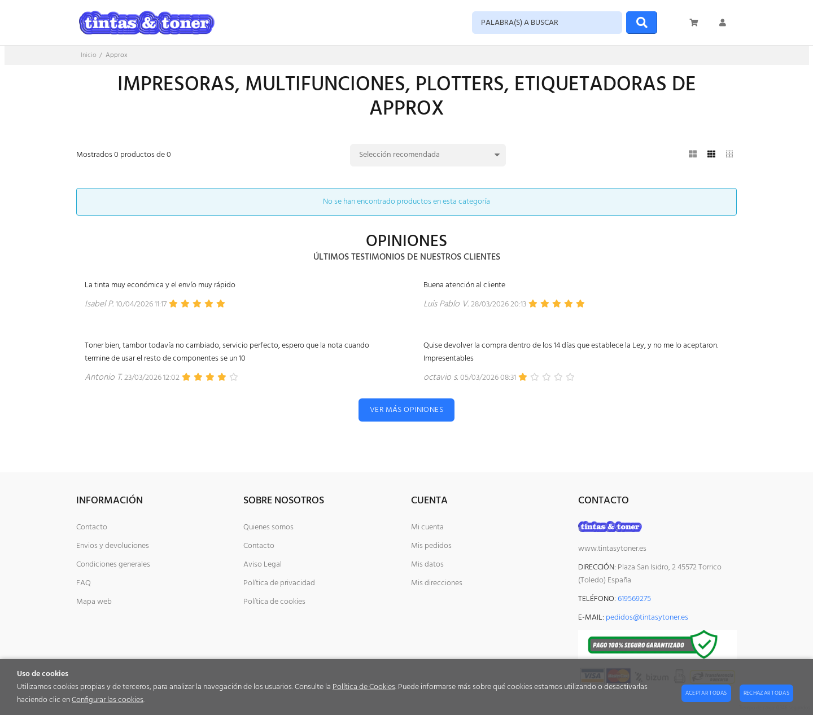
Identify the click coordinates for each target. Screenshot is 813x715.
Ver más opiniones (406, 409)
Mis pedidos (431, 545)
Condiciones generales (113, 564)
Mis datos (427, 564)
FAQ (83, 583)
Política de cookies (274, 601)
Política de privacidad (279, 583)
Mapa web (94, 601)
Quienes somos (268, 527)
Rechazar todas (766, 693)
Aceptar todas (706, 693)
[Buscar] (641, 22)
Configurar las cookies (107, 700)
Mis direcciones (436, 583)
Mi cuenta (427, 527)
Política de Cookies (364, 687)
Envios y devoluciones (112, 545)
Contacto (91, 527)
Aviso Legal (262, 564)
